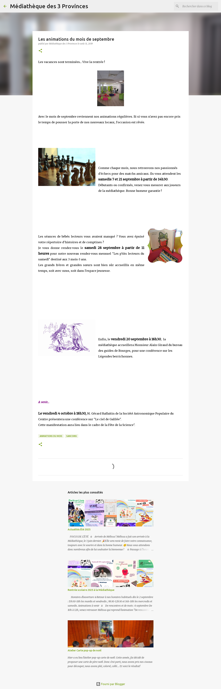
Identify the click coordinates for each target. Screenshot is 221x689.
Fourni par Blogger (110, 684)
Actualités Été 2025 (79, 529)
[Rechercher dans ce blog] (199, 6)
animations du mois (51, 436)
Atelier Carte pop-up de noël (84, 650)
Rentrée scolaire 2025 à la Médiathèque (91, 590)
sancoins (71, 436)
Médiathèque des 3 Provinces (49, 6)
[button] (40, 51)
